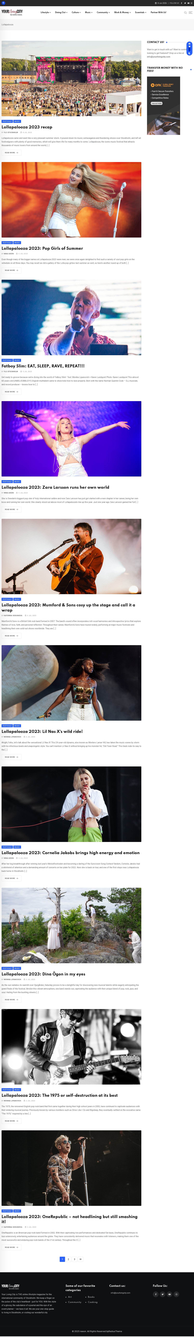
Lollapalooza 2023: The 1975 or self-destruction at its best (60, 1096)
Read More (12, 153)
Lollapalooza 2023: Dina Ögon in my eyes (43, 974)
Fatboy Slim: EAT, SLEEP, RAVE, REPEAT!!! (43, 366)
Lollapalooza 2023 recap (27, 127)
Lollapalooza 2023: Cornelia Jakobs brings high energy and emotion (71, 853)
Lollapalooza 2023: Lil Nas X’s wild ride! (42, 732)
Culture (75, 13)
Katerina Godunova (13, 615)
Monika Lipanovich (12, 737)
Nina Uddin (9, 254)
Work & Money (121, 13)
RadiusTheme (115, 1332)
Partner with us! (158, 13)
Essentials (139, 13)
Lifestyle (45, 13)
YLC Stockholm (11, 132)
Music (88, 13)
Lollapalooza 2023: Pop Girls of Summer (42, 249)
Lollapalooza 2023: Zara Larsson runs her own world (55, 488)
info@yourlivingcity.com (120, 1294)
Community (102, 13)
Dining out (60, 13)
